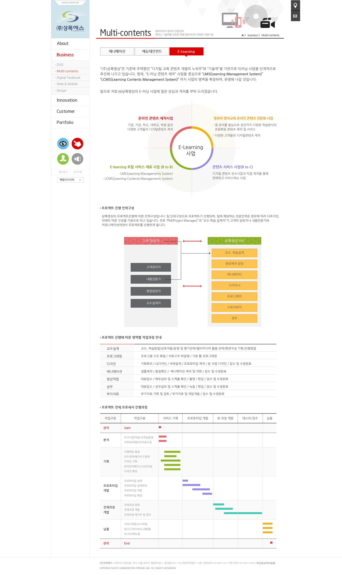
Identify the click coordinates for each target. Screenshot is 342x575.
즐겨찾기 (63, 172)
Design (62, 90)
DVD (60, 64)
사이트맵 (77, 172)
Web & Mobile (67, 84)
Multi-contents (67, 71)
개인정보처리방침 (265, 563)
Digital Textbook (68, 77)
